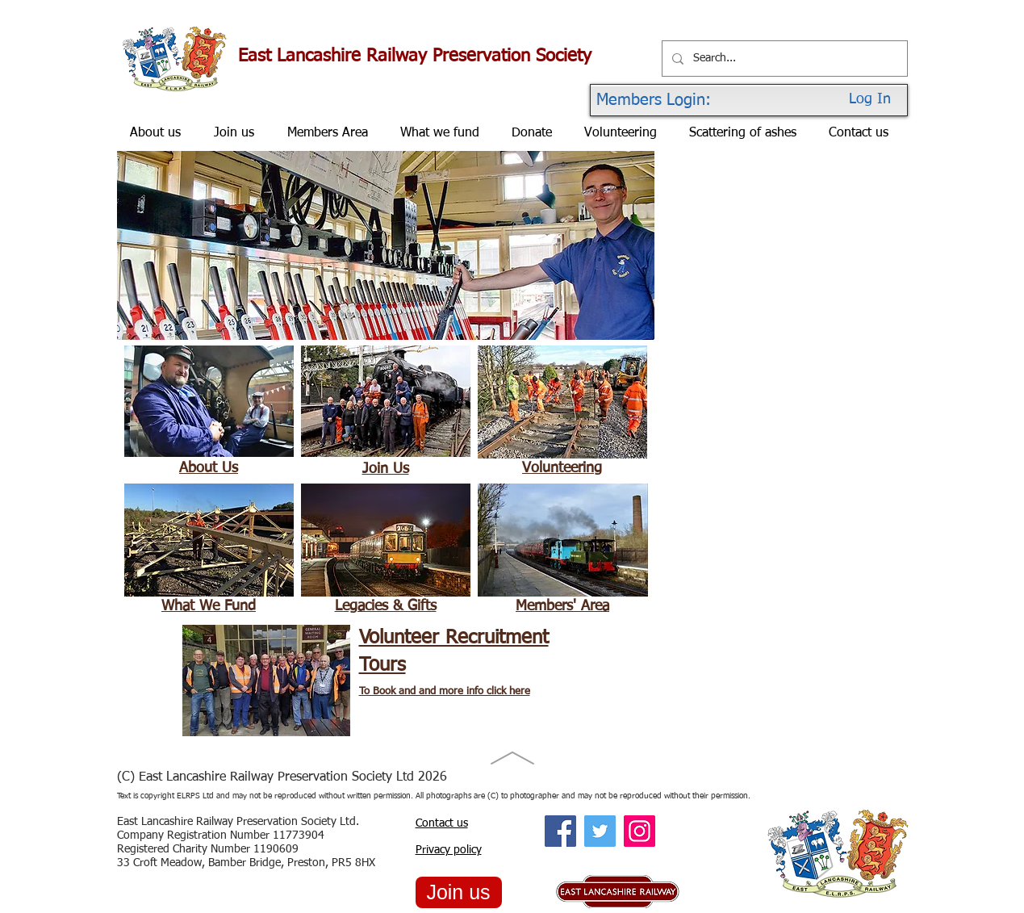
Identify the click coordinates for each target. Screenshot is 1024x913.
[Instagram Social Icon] (639, 831)
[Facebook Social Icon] (560, 831)
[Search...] (783, 58)
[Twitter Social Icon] (600, 831)
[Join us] (459, 892)
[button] (385, 245)
